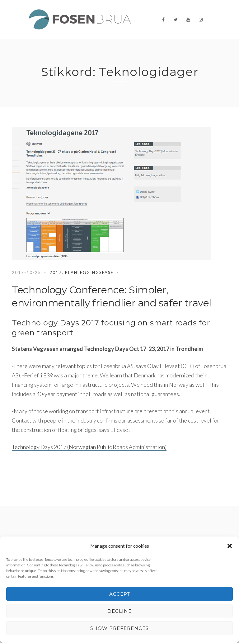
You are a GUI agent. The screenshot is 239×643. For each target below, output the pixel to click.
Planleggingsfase (89, 272)
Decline (119, 611)
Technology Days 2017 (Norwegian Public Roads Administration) (89, 446)
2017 (55, 272)
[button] (230, 546)
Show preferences (119, 628)
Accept (119, 594)
